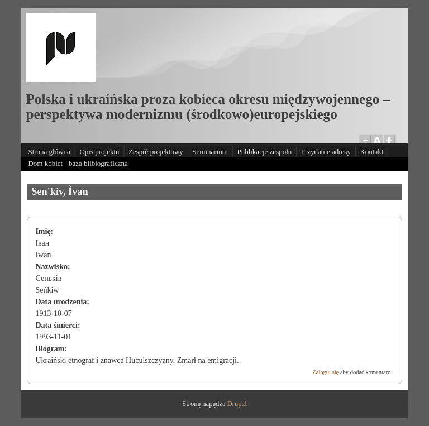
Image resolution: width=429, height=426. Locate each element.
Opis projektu (99, 151)
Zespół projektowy (155, 151)
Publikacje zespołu (264, 151)
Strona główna (49, 151)
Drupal (237, 404)
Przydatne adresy (326, 151)
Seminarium (210, 151)
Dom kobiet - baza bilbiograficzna (77, 163)
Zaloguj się (325, 372)
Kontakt (371, 151)
